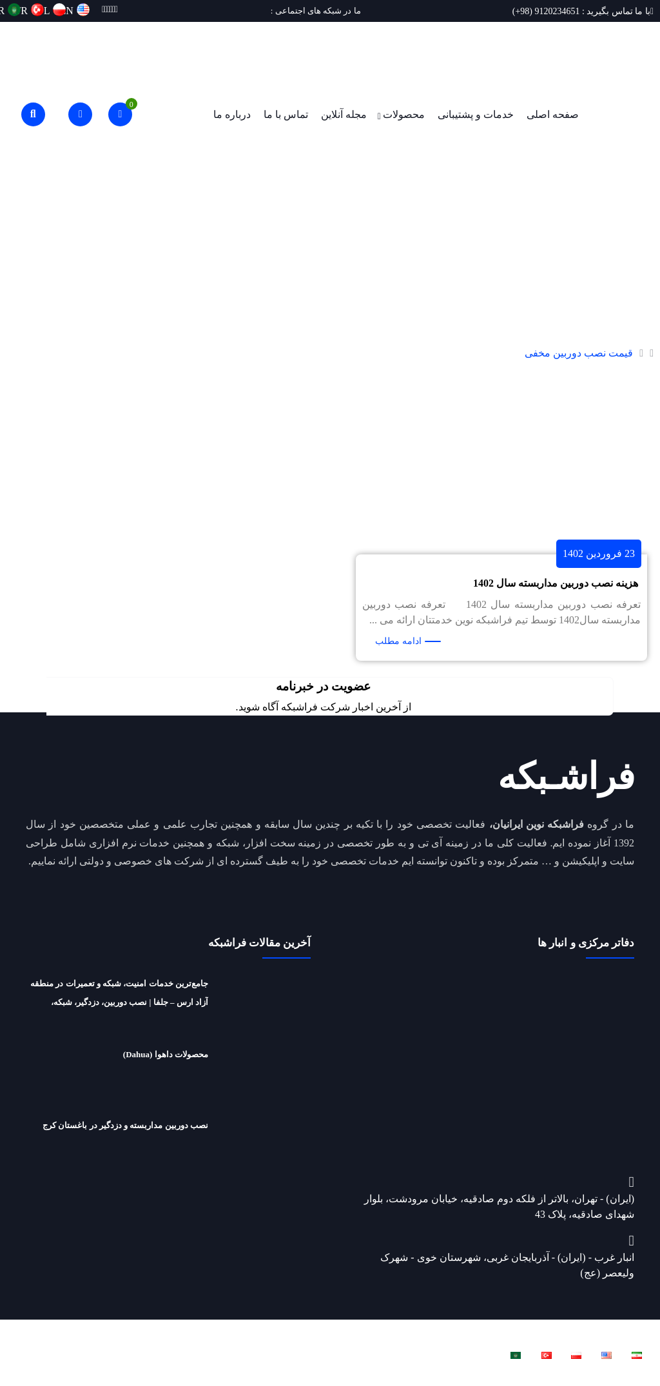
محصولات (404, 114)
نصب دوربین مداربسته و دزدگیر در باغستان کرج (125, 1125)
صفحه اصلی (553, 114)
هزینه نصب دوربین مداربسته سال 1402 (555, 583)
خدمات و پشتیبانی (476, 114)
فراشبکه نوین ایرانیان (500, 1330)
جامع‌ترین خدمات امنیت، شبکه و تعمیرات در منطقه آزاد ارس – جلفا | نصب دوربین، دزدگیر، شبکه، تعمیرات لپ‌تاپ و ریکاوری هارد (119, 1002)
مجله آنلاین (344, 114)
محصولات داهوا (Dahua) (165, 1054)
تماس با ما (286, 114)
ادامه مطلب (398, 641)
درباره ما (232, 114)
